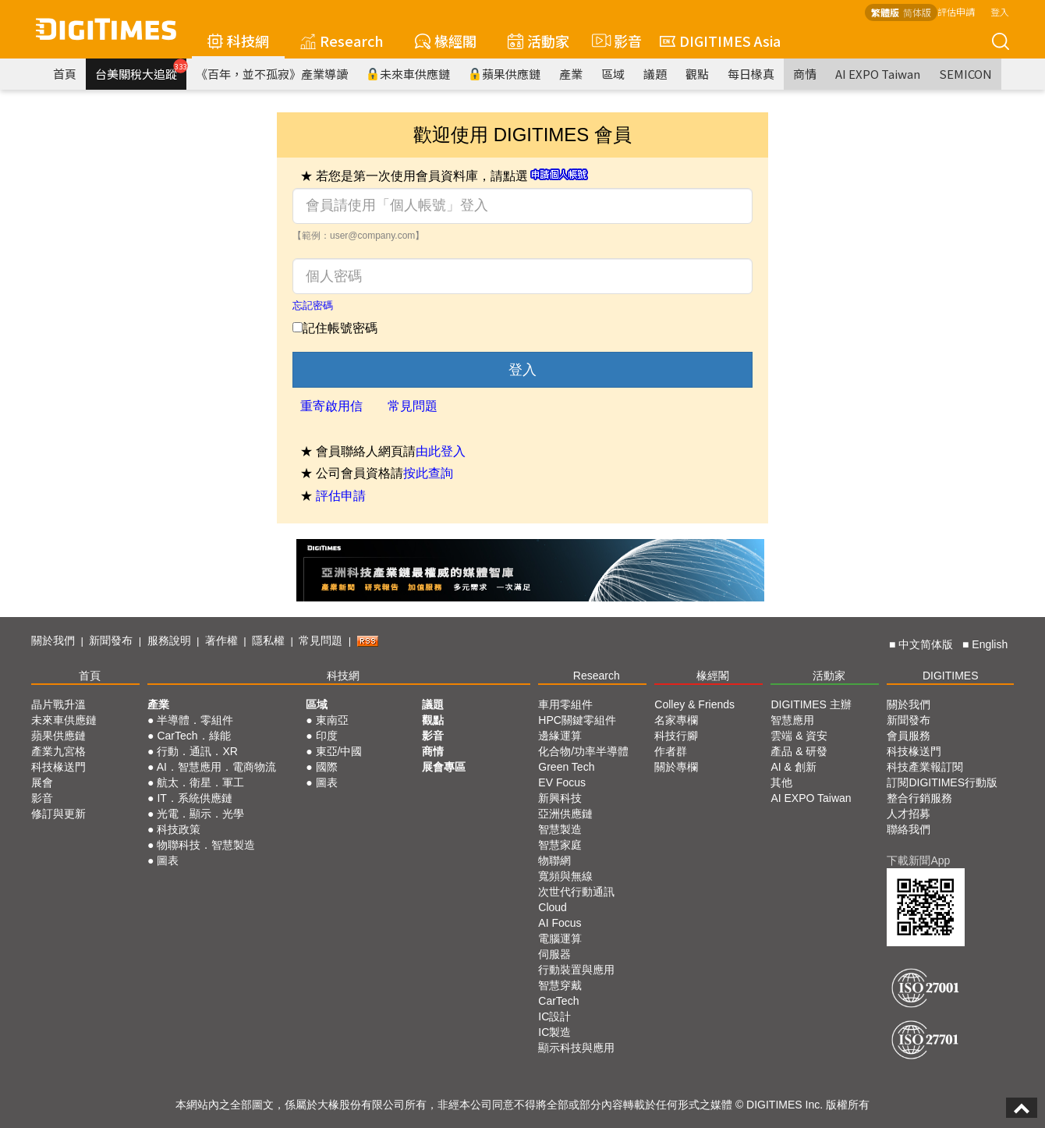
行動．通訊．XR (197, 751)
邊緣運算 (560, 735)
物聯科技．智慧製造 (206, 845)
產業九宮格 (58, 751)
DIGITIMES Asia (720, 40)
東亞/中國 (339, 751)
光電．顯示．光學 (200, 813)
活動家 (538, 40)
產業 (571, 74)
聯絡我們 (908, 829)
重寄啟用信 (331, 406)
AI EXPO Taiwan (877, 74)
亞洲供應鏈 (565, 813)
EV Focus (562, 782)
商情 (805, 74)
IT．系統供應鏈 (194, 798)
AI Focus (559, 923)
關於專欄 (676, 767)
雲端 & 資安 (798, 735)
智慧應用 (792, 720)
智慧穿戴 (560, 985)
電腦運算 (560, 938)
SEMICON (965, 74)
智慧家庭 (560, 845)
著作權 (221, 640)
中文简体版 (925, 644)
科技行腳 (676, 735)
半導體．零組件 (195, 720)
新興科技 (560, 798)
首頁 (64, 74)
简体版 (917, 12)
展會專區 (444, 767)
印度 (327, 735)
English (990, 644)
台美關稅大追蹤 (140, 70)
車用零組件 (565, 704)
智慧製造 (560, 829)
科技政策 (178, 829)
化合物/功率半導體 (583, 751)
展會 (42, 782)
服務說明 (169, 640)
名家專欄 (676, 720)
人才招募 (908, 813)
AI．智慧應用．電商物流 (216, 767)
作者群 (670, 751)
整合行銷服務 (919, 798)
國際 (327, 767)
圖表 (168, 860)
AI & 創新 (793, 767)
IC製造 (554, 1032)
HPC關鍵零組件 (577, 720)
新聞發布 (111, 640)
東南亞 (332, 720)
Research (342, 40)
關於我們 (53, 640)
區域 (613, 74)
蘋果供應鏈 (504, 74)
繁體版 (885, 12)
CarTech (558, 1001)
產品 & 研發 (798, 751)
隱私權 (268, 640)
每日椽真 (751, 74)
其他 (781, 782)
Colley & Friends (694, 704)
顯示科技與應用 (576, 1047)
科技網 (238, 40)
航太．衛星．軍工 (200, 782)
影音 (614, 40)
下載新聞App (918, 860)
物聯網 (554, 860)
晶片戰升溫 (58, 704)
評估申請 (956, 11)
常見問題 (412, 406)
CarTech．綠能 (193, 735)
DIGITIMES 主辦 (810, 704)
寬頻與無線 (565, 876)
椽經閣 (445, 40)
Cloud (552, 907)
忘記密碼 (312, 305)
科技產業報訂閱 (925, 767)
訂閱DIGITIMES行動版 (942, 782)
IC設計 (554, 1016)
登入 (999, 11)
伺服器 (554, 954)
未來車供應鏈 (408, 74)
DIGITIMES (951, 675)
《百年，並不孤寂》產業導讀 (272, 74)
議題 (655, 74)
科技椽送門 (58, 767)
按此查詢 (428, 473)
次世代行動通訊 (576, 891)
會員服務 (908, 735)
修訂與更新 (58, 813)
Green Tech (566, 767)
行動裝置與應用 (576, 969)
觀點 (697, 74)
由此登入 (441, 451)
